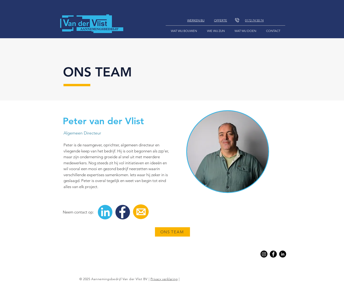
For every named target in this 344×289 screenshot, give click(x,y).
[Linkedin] (282, 254)
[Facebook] (273, 254)
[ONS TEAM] (172, 232)
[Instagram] (263, 254)
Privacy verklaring (164, 279)
